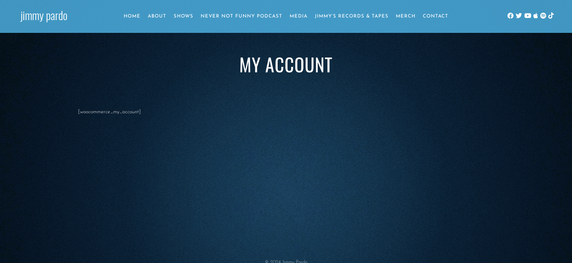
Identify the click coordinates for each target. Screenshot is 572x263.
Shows (183, 16)
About (157, 16)
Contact (435, 16)
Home (132, 16)
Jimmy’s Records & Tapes (352, 16)
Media (299, 16)
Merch (406, 16)
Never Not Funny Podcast (241, 16)
